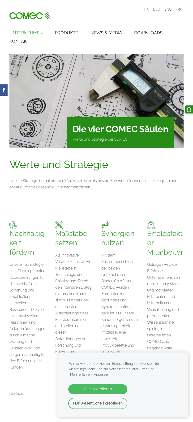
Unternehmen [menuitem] (26, 32)
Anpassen (101, 374)
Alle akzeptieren (98, 389)
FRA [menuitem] (179, 9)
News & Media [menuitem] (106, 32)
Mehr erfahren (81, 374)
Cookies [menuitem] (16, 393)
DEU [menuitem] (156, 9)
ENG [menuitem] (168, 9)
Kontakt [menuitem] (19, 41)
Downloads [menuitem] (148, 32)
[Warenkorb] (189, 109)
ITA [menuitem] (146, 9)
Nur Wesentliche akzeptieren (98, 403)
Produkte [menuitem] (66, 32)
